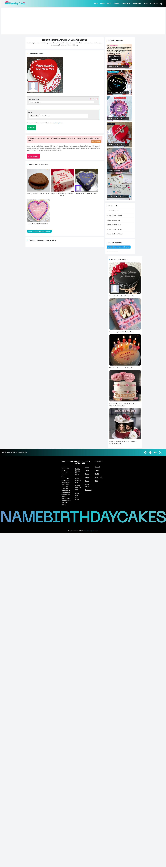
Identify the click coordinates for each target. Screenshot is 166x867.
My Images (154, 3)
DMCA (97, 474)
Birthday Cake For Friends (114, 215)
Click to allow (96, 141)
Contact (97, 470)
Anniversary (137, 3)
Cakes (102, 3)
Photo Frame (126, 3)
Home (96, 3)
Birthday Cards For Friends (114, 234)
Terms (51, 123)
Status (87, 481)
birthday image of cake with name (118, 247)
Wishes (116, 3)
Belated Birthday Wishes (114, 211)
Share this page (33, 156)
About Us (97, 467)
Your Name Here (63, 99)
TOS (96, 481)
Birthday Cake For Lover (114, 225)
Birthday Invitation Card (78, 480)
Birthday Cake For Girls (113, 220)
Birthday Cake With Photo (114, 229)
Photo (30, 112)
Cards (109, 3)
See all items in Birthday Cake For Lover (39, 231)
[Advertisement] (83, 21)
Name (146, 3)
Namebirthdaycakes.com (91, 531)
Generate (31, 128)
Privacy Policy (58, 123)
